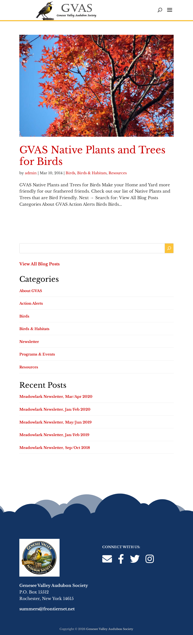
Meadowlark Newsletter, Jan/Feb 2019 (54, 435)
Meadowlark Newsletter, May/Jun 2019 (55, 422)
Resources (118, 173)
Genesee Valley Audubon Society (109, 629)
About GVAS (30, 291)
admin (31, 173)
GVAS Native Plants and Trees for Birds (92, 155)
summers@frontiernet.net (47, 608)
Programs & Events (37, 354)
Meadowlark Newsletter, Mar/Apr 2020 (55, 396)
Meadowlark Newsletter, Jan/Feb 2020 (54, 409)
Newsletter (29, 341)
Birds (70, 173)
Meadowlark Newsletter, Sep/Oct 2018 (54, 447)
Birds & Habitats (92, 173)
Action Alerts (31, 303)
